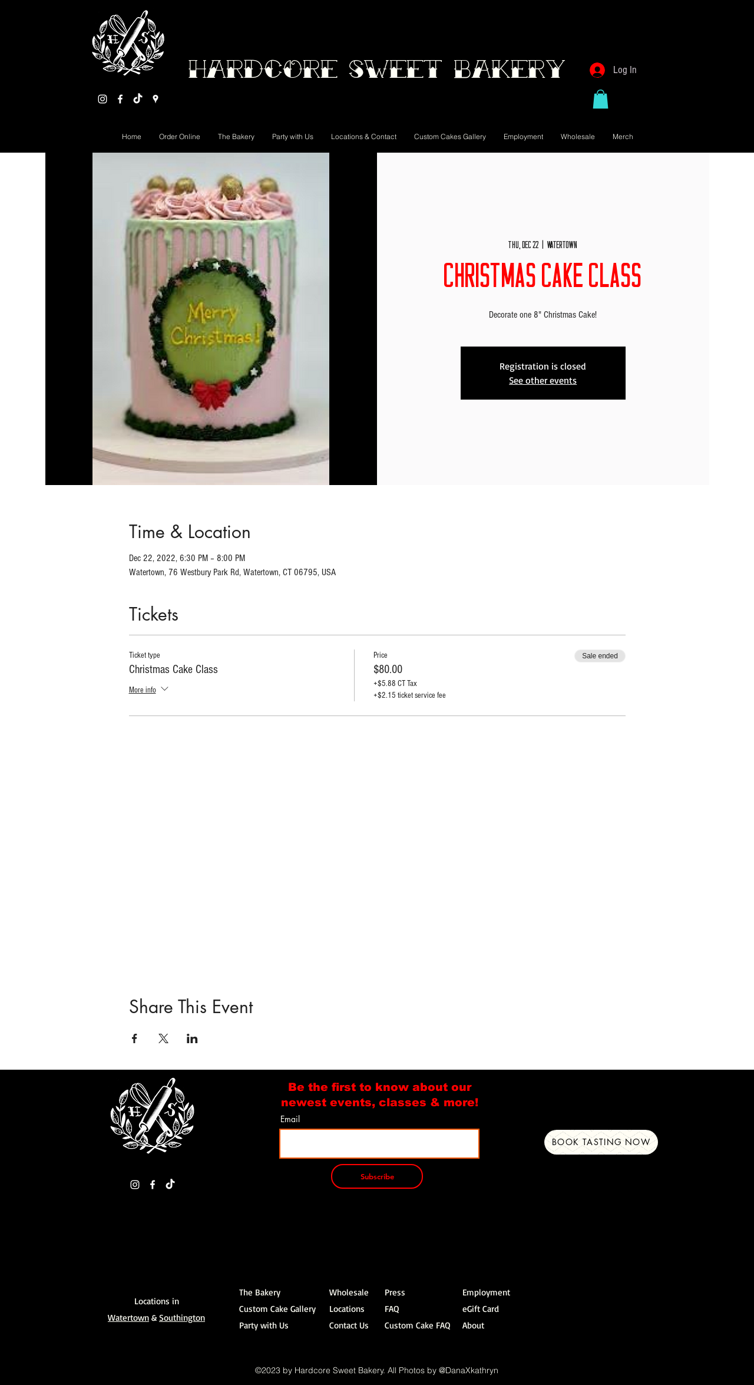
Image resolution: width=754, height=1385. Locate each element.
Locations (347, 1308)
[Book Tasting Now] (601, 1142)
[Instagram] (102, 99)
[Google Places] (155, 99)
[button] (601, 99)
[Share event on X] (163, 1038)
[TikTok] (138, 99)
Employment (486, 1292)
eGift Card (480, 1308)
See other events (543, 380)
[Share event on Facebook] (134, 1038)
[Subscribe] (377, 1176)
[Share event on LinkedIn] (192, 1038)
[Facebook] (120, 99)
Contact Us (349, 1325)
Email (290, 1119)
